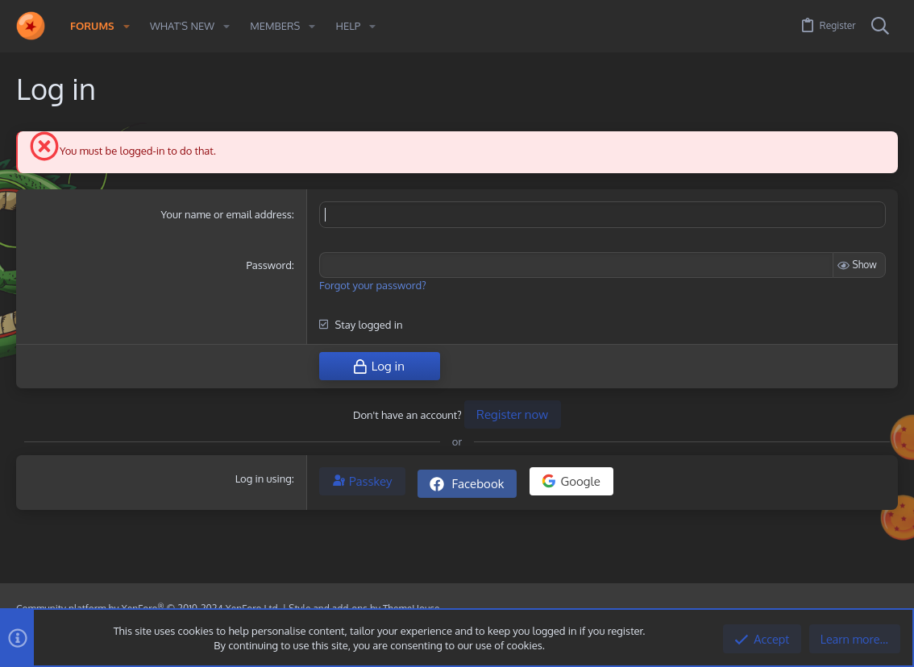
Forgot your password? (372, 285)
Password (268, 265)
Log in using (263, 477)
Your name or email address (226, 214)
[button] (126, 26)
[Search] (880, 26)
